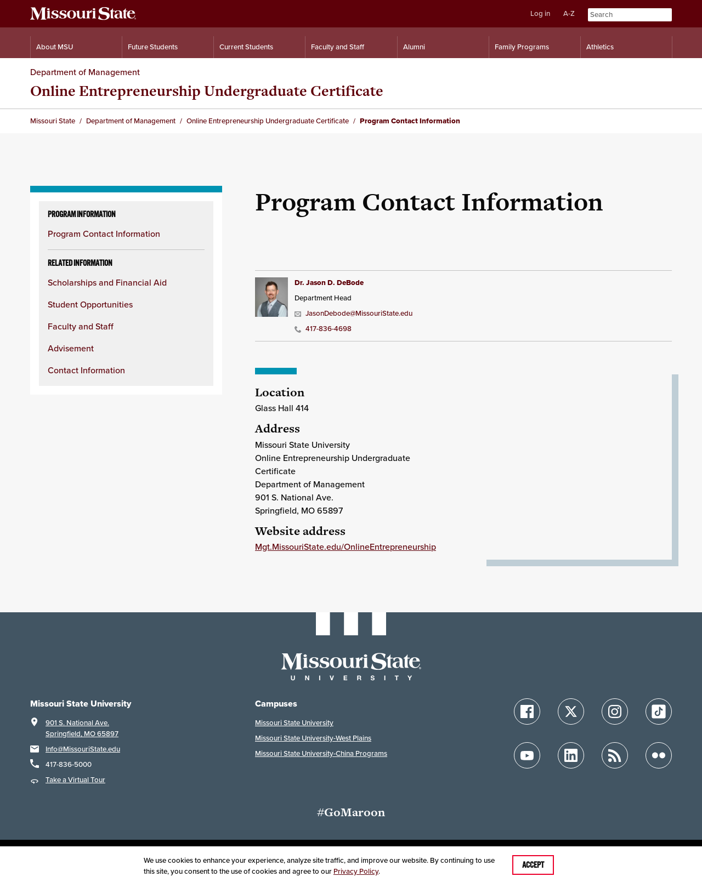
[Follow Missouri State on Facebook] (527, 711)
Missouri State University (294, 723)
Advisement (71, 348)
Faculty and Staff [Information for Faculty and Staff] (337, 47)
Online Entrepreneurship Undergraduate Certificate (206, 91)
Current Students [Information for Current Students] (246, 47)
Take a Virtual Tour (75, 780)
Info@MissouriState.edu (83, 749)
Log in (540, 13)
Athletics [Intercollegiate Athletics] (600, 47)
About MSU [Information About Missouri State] (54, 47)
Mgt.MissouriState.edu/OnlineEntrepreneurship (345, 546)
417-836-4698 (323, 328)
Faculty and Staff (81, 326)
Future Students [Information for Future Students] (153, 47)
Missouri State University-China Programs (321, 753)
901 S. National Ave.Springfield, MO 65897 (82, 728)
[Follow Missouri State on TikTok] (659, 711)
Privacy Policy (355, 871)
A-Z (569, 13)
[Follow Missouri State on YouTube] (527, 755)
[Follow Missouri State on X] (571, 711)
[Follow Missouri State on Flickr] (659, 755)
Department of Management (85, 72)
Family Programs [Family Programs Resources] (522, 47)
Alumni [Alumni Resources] (414, 47)
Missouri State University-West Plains (313, 738)
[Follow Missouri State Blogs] (615, 755)
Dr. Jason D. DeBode (329, 282)
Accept (533, 865)
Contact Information (86, 370)
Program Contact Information (104, 233)
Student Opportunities (90, 304)
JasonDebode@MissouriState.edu (353, 313)
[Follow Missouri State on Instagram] (615, 711)
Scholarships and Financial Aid (107, 282)
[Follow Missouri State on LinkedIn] (571, 755)
